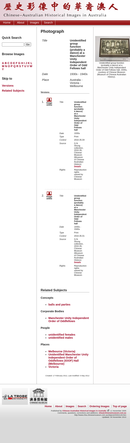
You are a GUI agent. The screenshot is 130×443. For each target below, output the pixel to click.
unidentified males (60, 337)
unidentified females (61, 334)
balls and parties (59, 304)
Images (34, 22)
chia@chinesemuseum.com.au (112, 413)
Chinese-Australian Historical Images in (84, 411)
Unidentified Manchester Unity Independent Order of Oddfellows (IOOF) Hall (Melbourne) (68, 359)
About (20, 22)
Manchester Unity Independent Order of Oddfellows (68, 319)
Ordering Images (99, 406)
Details (77, 166)
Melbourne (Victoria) (61, 351)
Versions (8, 85)
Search (48, 22)
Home (6, 22)
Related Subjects (13, 90)
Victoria (53, 366)
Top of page (120, 406)
